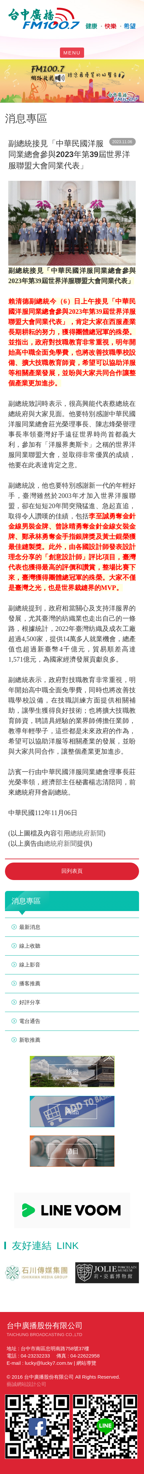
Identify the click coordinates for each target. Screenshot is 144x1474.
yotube (76, 38)
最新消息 (29, 927)
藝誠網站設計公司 (26, 1384)
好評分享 (29, 1002)
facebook (53, 38)
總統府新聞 (86, 833)
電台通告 (29, 1021)
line (65, 38)
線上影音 (29, 964)
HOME (72, 18)
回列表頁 (72, 871)
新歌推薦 (29, 1040)
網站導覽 (86, 1363)
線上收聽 (87, 38)
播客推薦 (29, 983)
